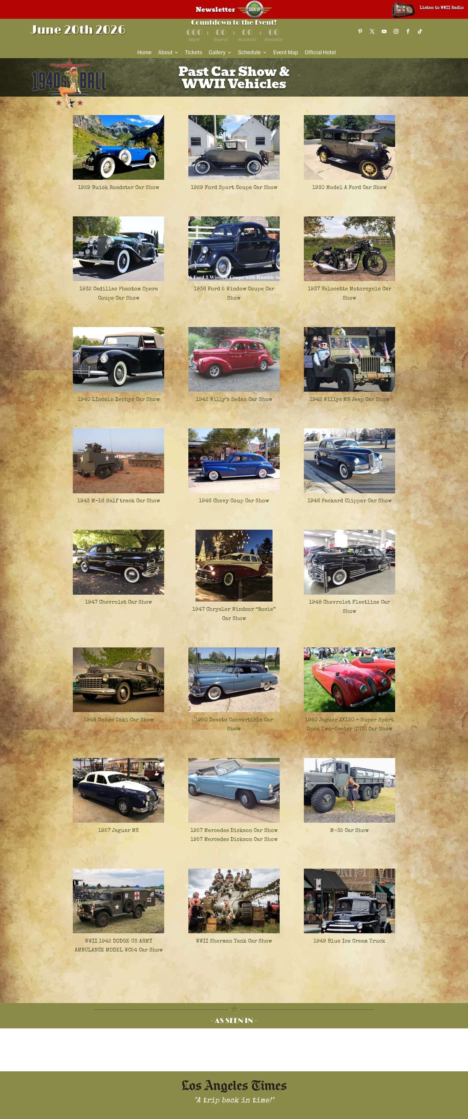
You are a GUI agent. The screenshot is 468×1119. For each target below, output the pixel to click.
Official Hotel (320, 53)
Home (144, 53)
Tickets (193, 53)
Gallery (217, 53)
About (165, 53)
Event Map (285, 53)
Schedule (249, 53)
